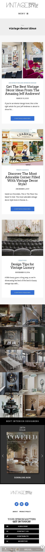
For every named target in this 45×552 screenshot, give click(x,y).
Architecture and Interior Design (22, 83)
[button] (42, 455)
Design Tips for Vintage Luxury (22, 266)
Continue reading (22, 118)
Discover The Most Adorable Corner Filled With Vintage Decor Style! (22, 179)
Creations (22, 260)
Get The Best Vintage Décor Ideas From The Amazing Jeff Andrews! (22, 90)
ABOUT (15, 512)
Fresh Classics (22, 170)
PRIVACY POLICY (25, 512)
